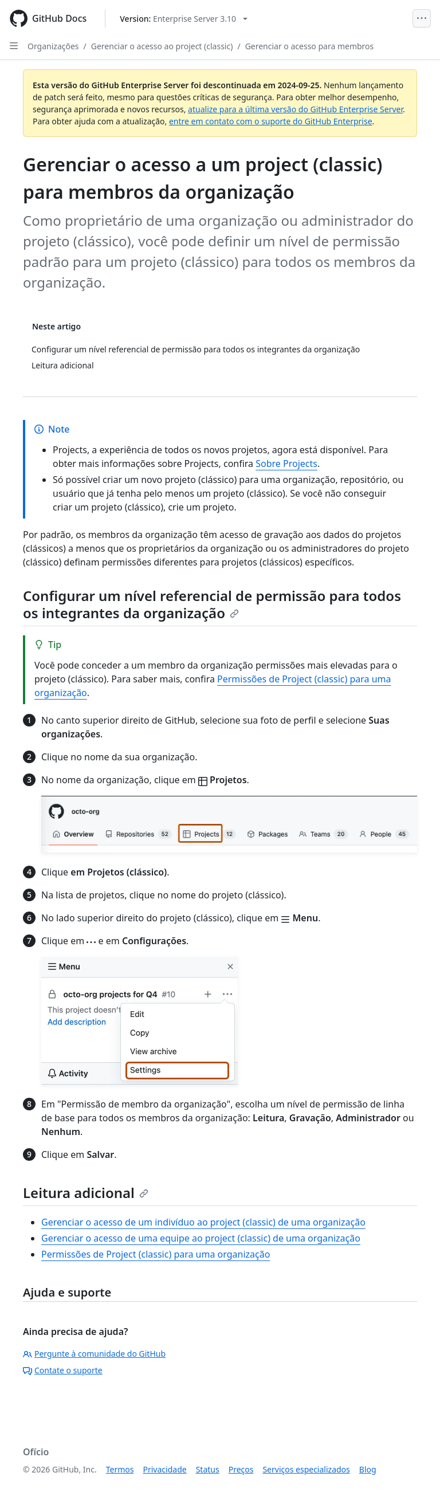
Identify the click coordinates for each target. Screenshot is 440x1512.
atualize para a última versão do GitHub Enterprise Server (295, 109)
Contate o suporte (63, 1370)
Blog (367, 1469)
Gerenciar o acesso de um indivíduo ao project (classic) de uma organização (203, 1222)
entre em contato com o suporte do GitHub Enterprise (270, 121)
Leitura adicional (85, 1192)
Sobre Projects (286, 463)
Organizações (53, 46)
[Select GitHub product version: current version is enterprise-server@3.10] (184, 19)
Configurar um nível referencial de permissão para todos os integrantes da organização (212, 604)
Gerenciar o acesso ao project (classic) (162, 46)
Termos (120, 1469)
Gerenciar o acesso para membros (309, 46)
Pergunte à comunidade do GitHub (94, 1353)
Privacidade (165, 1469)
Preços (241, 1469)
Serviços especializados (305, 1469)
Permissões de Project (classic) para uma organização (155, 1254)
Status (207, 1469)
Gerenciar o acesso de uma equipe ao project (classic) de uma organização (200, 1238)
